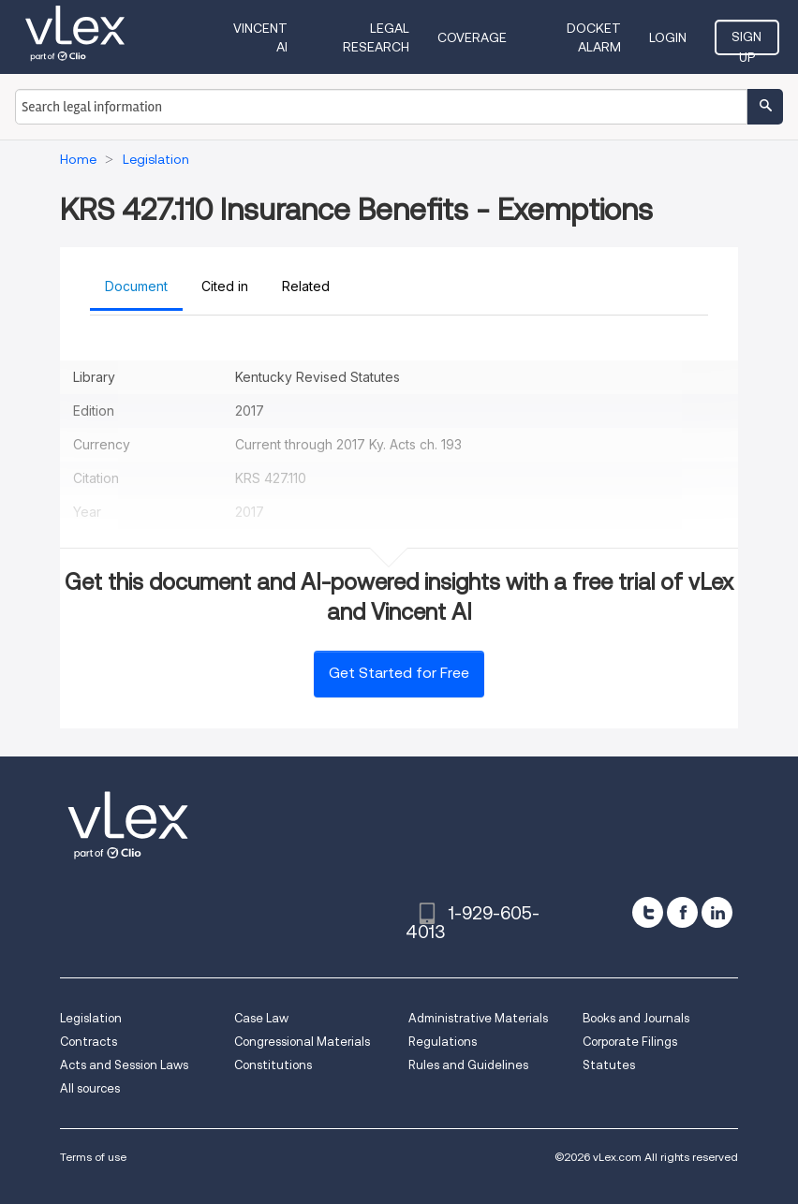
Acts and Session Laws (124, 1065)
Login (668, 37)
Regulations (442, 1042)
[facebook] (682, 912)
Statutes (609, 1065)
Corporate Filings (630, 1042)
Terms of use (93, 1157)
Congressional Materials (302, 1042)
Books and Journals (636, 1018)
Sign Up (746, 42)
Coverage (472, 37)
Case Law (261, 1018)
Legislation (91, 1018)
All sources (90, 1088)
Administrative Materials (478, 1018)
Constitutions (273, 1065)
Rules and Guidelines (468, 1065)
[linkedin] (717, 912)
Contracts (88, 1042)
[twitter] (647, 912)
